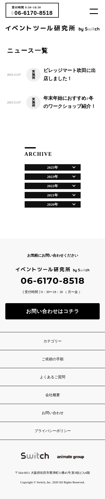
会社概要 (52, 395)
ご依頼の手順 (53, 359)
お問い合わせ (53, 413)
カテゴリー (52, 341)
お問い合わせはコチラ (52, 311)
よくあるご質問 (52, 377)
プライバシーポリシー (52, 431)
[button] (96, 11)
